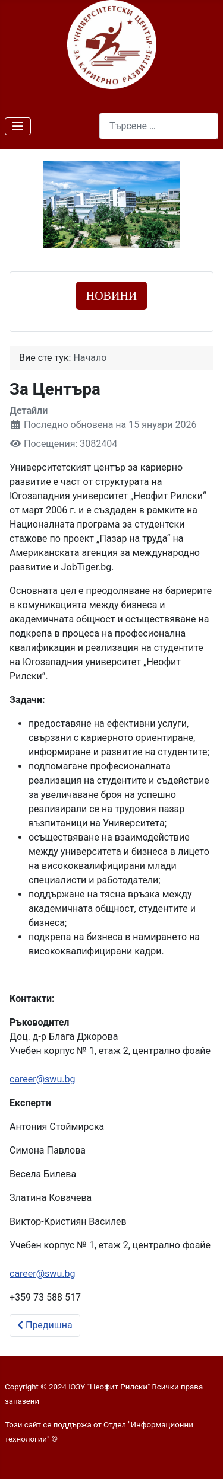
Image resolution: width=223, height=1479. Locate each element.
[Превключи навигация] (18, 126)
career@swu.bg (42, 1079)
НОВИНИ (111, 295)
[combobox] (158, 126)
